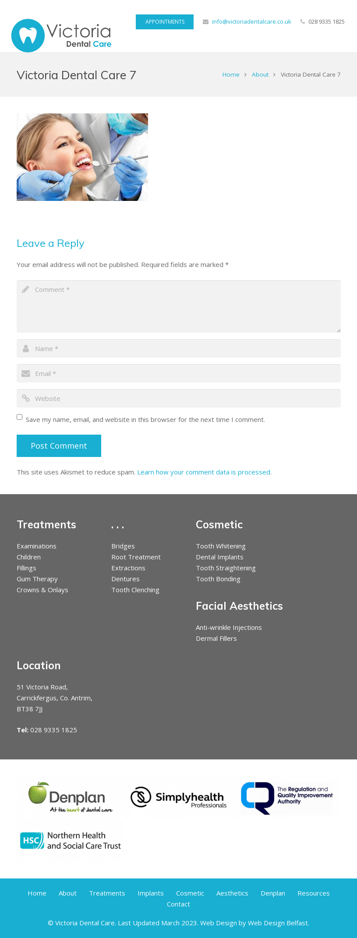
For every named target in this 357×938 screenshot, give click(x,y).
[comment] (179, 306)
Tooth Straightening (226, 567)
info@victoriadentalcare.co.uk (251, 21)
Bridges (123, 545)
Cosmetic (190, 893)
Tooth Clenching (135, 589)
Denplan (273, 893)
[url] (179, 398)
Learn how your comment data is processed (203, 471)
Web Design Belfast (278, 922)
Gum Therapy (37, 578)
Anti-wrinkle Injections (229, 627)
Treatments (107, 893)
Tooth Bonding (218, 578)
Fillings (26, 567)
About (260, 74)
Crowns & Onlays (42, 589)
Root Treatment (136, 556)
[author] (179, 348)
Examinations (37, 545)
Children (29, 556)
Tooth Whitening (221, 545)
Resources (313, 893)
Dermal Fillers (216, 638)
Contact (178, 903)
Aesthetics (232, 893)
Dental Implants (220, 556)
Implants (151, 893)
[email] (179, 373)
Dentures (125, 578)
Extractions (128, 567)
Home (231, 74)
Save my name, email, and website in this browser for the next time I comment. (145, 419)
